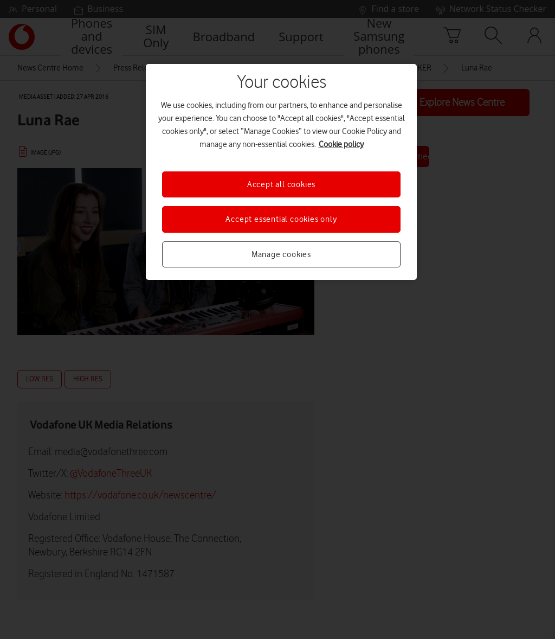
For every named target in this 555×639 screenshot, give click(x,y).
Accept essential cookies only (281, 219)
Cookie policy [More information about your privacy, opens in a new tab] (341, 144)
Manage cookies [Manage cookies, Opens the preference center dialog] (281, 254)
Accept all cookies (281, 184)
